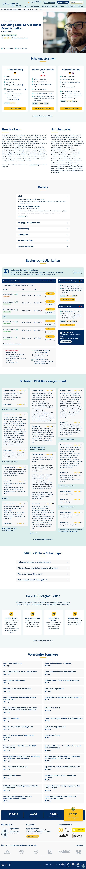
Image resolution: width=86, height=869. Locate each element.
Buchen (50, 293)
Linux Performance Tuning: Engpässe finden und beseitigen (62, 787)
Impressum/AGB (43, 865)
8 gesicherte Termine (13, 79)
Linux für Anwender (11, 718)
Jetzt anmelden (32, 836)
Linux (36, 9)
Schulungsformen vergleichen (43, 116)
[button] (43, 562)
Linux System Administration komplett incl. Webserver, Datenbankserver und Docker (20, 709)
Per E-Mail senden (7, 48)
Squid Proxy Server (52, 708)
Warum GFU (46, 6)
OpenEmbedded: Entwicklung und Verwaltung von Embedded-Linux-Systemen (21, 757)
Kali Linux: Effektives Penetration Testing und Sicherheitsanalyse (63, 747)
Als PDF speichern (21, 48)
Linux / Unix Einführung (12, 663)
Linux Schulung (34, 165)
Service (54, 6)
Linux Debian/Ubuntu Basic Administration (20, 672)
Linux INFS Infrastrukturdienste (15, 767)
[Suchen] (76, 2)
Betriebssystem (28, 9)
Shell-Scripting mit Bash (54, 689)
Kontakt (80, 6)
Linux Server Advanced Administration (60, 672)
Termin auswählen (15, 108)
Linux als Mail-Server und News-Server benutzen (18, 736)
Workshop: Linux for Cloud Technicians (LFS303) (60, 776)
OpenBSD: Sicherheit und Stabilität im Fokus (62, 767)
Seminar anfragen (63, 2)
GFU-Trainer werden (49, 2)
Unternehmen (71, 6)
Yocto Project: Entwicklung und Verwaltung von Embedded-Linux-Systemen (62, 757)
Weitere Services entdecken (43, 641)
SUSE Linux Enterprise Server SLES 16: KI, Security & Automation (61, 797)
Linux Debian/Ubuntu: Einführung (58, 663)
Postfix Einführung (52, 735)
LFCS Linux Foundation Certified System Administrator (19, 698)
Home (27, 6)
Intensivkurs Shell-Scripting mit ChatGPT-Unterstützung (20, 747)
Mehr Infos (77, 272)
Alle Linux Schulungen (9, 21)
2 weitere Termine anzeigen (13, 344)
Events (62, 6)
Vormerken (50, 297)
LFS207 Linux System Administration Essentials (63, 697)
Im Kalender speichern (47, 281)
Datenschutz (53, 865)
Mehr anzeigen (23, 216)
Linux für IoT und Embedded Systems (18, 727)
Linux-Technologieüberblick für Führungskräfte (64, 718)
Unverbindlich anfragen (43, 108)
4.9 (6, 38)
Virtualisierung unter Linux (55, 727)
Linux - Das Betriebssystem (14, 680)
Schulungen (35, 6)
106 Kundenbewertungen (19, 38)
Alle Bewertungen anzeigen (43, 539)
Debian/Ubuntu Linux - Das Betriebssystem (62, 680)
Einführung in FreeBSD (12, 775)
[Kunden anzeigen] (80, 845)
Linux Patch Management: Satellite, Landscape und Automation (17, 797)
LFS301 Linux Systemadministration (17, 689)
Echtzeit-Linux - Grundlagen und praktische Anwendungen (20, 787)
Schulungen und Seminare (12, 9)
